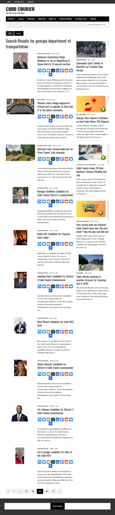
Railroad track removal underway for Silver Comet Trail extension (55, 151)
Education (41, 100)
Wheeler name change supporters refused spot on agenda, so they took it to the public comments (55, 106)
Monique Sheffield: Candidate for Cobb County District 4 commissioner (55, 193)
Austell (21, 19)
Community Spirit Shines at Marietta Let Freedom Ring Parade (89, 68)
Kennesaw (31, 19)
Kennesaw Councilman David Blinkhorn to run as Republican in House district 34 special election (53, 60)
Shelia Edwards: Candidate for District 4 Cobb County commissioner (55, 363)
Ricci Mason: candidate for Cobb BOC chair (55, 320)
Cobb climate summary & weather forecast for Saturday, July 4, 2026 (91, 281)
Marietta (52, 19)
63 (26, 485)
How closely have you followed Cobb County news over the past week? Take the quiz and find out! (92, 230)
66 (47, 485)
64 (33, 485)
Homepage (30, 2)
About (9, 2)
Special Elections (44, 54)
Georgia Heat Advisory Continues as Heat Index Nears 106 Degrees (92, 121)
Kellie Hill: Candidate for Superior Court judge (53, 235)
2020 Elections (42, 188)
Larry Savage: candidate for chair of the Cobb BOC (54, 448)
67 (53, 485)
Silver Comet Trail (44, 146)
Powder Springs (65, 19)
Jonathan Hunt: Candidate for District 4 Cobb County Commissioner (55, 278)
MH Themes (30, 513)
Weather (82, 116)
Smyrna (93, 19)
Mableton (41, 19)
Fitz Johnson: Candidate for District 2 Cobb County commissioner (55, 405)
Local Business (89, 166)
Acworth (10, 19)
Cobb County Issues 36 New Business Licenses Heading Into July (91, 173)
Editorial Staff (19, 2)
